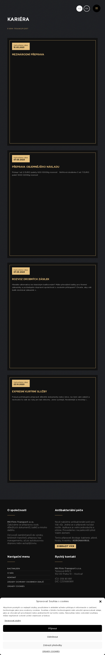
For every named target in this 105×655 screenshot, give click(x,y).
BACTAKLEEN (13, 568)
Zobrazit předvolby (52, 645)
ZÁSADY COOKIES (51, 651)
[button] (100, 601)
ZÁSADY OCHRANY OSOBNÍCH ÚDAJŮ (25, 582)
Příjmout (52, 628)
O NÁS (10, 573)
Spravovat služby (13, 620)
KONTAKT (11, 577)
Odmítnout (52, 636)
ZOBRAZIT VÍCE (65, 546)
